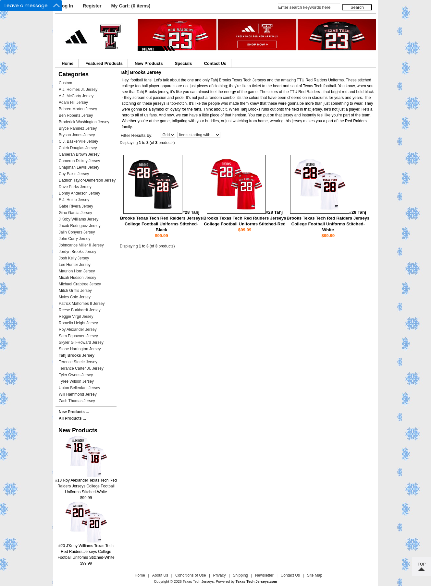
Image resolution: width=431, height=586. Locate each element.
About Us (160, 575)
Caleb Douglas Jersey (78, 148)
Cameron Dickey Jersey (79, 161)
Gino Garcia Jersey (75, 212)
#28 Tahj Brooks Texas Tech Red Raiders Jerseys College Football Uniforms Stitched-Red (244, 218)
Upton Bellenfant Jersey (79, 388)
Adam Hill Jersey (73, 102)
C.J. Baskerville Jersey (78, 141)
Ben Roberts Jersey (76, 115)
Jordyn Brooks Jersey (77, 251)
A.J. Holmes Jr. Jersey (78, 89)
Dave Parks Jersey (75, 187)
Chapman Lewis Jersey (79, 167)
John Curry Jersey (74, 238)
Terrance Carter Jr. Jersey (81, 368)
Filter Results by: (137, 135)
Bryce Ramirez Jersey (78, 128)
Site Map (314, 575)
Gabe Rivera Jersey (76, 206)
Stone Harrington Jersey (80, 349)
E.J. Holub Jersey (74, 199)
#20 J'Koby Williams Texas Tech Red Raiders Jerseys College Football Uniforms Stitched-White (85, 549)
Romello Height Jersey (78, 323)
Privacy (219, 575)
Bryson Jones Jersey (77, 135)
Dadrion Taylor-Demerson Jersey (87, 180)
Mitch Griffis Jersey (75, 290)
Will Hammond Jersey (78, 394)
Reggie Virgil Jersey (76, 316)
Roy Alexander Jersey (78, 329)
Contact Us (215, 63)
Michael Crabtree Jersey (80, 284)
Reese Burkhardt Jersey (80, 310)
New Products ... (74, 412)
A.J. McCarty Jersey (76, 96)
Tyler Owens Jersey (76, 375)
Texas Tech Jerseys (198, 581)
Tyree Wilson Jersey (76, 381)
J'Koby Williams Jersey (78, 219)
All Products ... (72, 418)
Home (67, 63)
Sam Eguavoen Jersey (78, 336)
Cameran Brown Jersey (79, 154)
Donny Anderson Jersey (79, 193)
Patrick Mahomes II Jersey (82, 303)
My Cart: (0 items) (131, 5)
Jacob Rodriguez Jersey (80, 225)
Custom (65, 83)
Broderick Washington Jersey (84, 122)
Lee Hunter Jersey (75, 264)
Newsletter (264, 575)
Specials (183, 63)
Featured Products (104, 63)
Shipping (240, 575)
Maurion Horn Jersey (77, 271)
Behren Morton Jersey (78, 109)
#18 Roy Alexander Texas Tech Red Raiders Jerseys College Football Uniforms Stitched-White (86, 484)
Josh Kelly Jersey (74, 258)
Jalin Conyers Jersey (77, 232)
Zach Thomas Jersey (77, 401)
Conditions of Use (190, 575)
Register (92, 5)
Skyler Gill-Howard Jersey (81, 342)
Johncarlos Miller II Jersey (81, 245)
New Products (149, 63)
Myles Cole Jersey (75, 297)
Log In (66, 5)
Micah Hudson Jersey (77, 277)
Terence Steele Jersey (78, 362)
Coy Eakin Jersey (74, 174)
